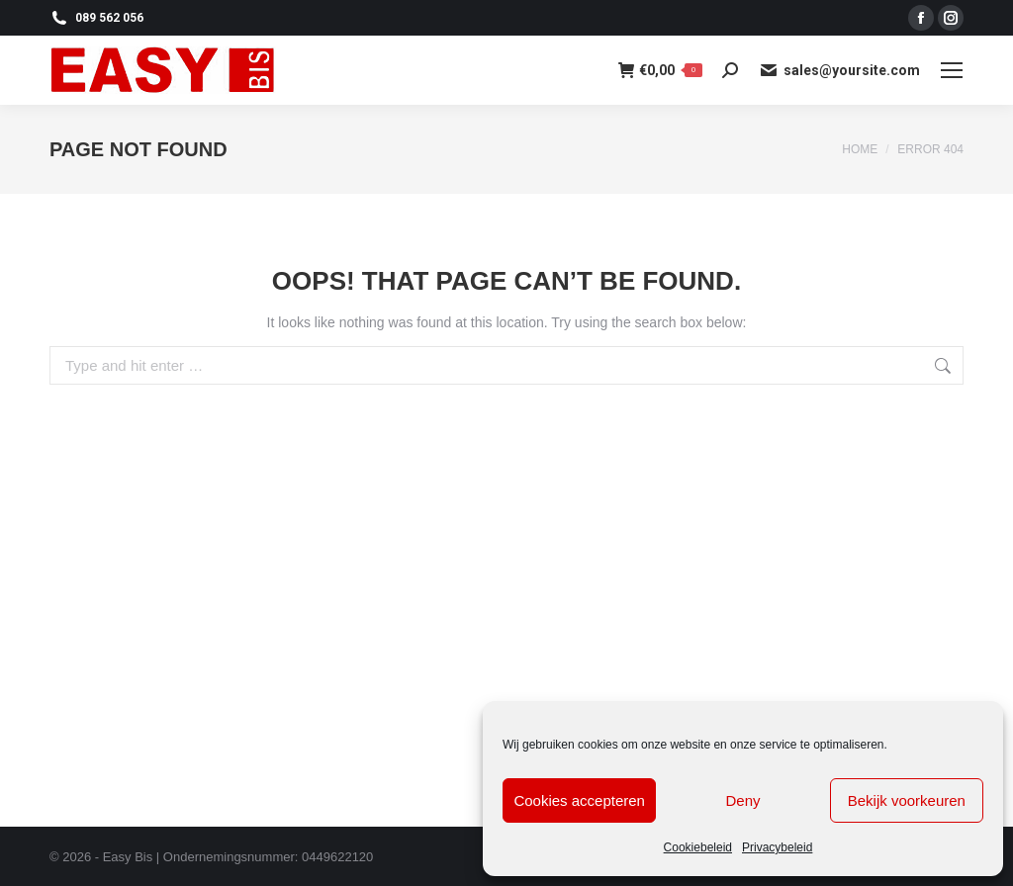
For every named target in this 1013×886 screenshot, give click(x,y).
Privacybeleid (777, 847)
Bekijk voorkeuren (907, 800)
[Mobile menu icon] (952, 70)
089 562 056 (96, 18)
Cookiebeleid (698, 847)
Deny (742, 800)
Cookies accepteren (579, 800)
